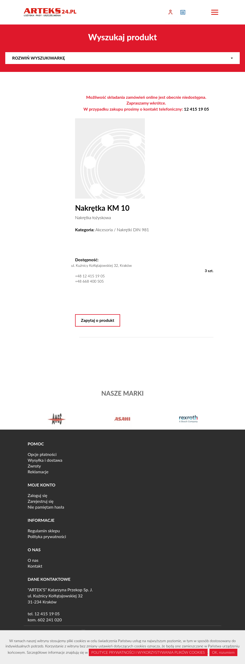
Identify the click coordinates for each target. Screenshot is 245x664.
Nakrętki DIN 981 (133, 229)
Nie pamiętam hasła (46, 506)
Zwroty (34, 465)
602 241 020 (50, 619)
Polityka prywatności (47, 536)
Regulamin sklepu (44, 530)
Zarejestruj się (40, 501)
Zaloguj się (37, 495)
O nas (33, 560)
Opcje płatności (42, 454)
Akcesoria (104, 229)
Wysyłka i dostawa (45, 460)
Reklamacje (38, 471)
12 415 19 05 (196, 108)
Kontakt (35, 565)
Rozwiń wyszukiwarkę (122, 57)
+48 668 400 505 (89, 281)
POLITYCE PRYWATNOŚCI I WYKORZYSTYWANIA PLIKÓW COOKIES (148, 652)
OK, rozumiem (223, 652)
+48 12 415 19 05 (90, 276)
